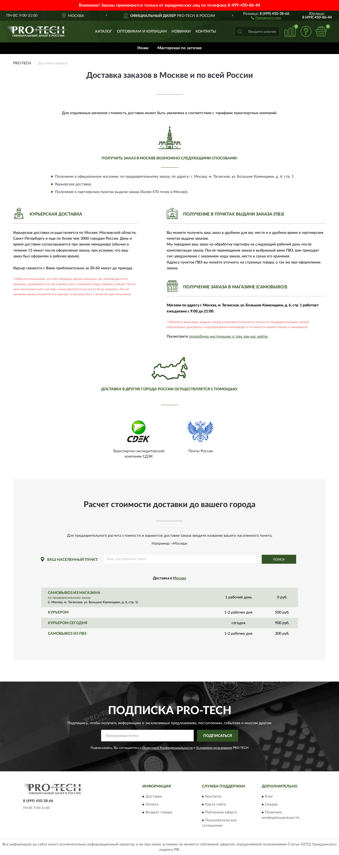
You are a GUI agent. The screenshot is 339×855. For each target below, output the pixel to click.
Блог (269, 797)
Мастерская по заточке (179, 48)
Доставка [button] (154, 797)
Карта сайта (215, 805)
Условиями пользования (214, 747)
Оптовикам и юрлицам (142, 31)
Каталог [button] (103, 31)
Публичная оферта (221, 812)
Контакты (206, 31)
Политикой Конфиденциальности (167, 747)
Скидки (271, 805)
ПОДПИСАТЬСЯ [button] (217, 736)
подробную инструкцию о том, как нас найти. (228, 336)
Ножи (142, 48)
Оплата (152, 805)
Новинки (181, 31)
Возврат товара (159, 812)
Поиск (279, 559)
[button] (266, 17)
